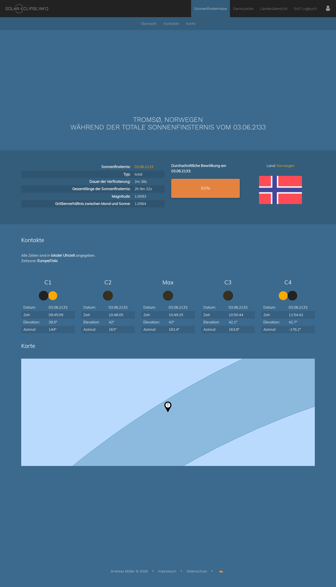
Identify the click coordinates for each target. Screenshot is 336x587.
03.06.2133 (144, 166)
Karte (190, 23)
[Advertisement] (168, 66)
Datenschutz (197, 571)
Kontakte (171, 23)
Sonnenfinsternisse (210, 8)
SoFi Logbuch (305, 8)
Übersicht (148, 23)
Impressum (167, 571)
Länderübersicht (273, 8)
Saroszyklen (243, 8)
